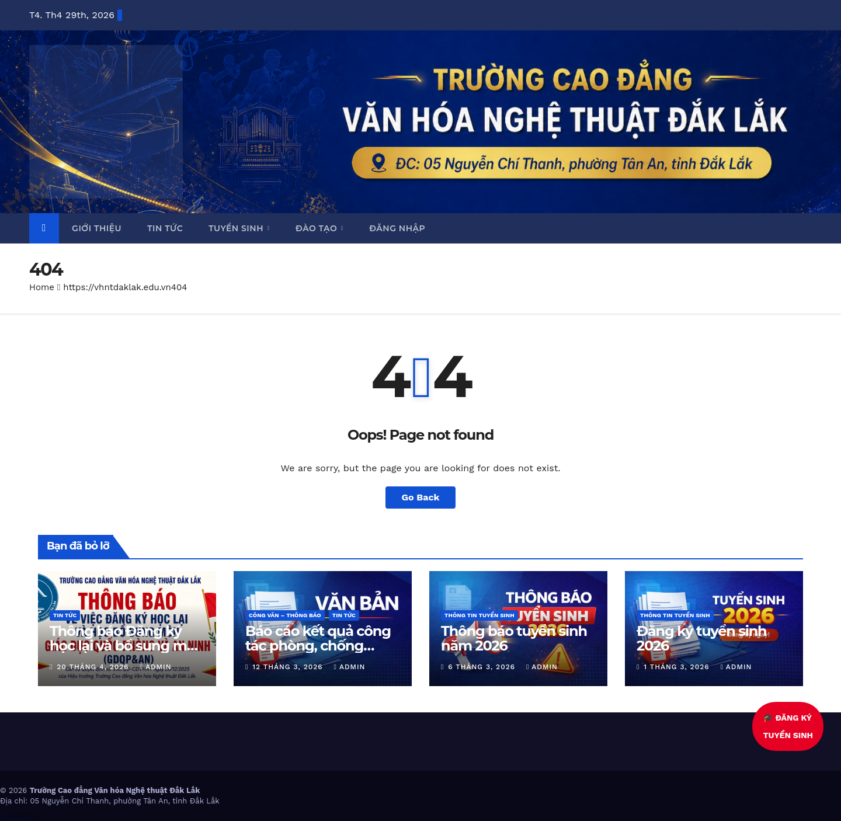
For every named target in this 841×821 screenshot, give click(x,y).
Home (41, 287)
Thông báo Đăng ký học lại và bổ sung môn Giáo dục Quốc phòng (127, 645)
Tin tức (165, 228)
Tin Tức (65, 615)
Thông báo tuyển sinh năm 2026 (514, 638)
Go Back (421, 497)
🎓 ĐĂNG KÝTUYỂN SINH (789, 726)
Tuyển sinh (237, 228)
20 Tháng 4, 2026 (94, 667)
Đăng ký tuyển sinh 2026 (702, 638)
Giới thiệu (96, 228)
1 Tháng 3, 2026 (678, 667)
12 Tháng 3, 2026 (288, 667)
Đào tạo (318, 228)
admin (156, 667)
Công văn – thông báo (285, 615)
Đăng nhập (397, 228)
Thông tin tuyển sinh (479, 615)
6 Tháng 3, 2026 (483, 667)
